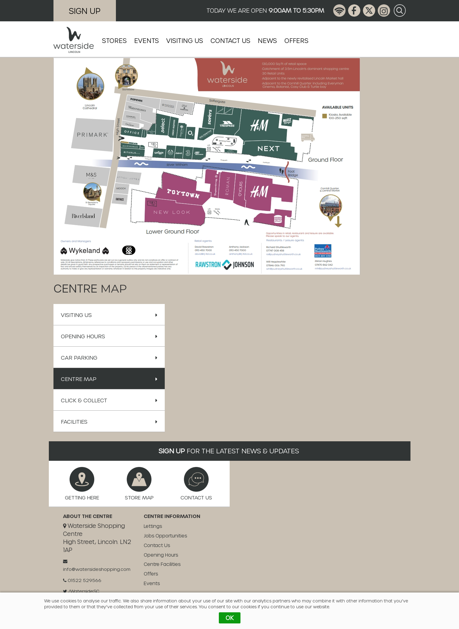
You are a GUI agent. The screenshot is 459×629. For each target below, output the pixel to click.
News (267, 40)
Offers (296, 40)
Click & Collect (109, 400)
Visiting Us (184, 40)
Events (146, 40)
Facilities (109, 421)
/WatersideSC (81, 591)
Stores (114, 40)
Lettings (153, 526)
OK (230, 617)
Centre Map (109, 379)
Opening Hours (109, 336)
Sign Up (84, 10)
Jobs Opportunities (165, 535)
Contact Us (230, 40)
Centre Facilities (162, 564)
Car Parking (109, 357)
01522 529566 (82, 580)
